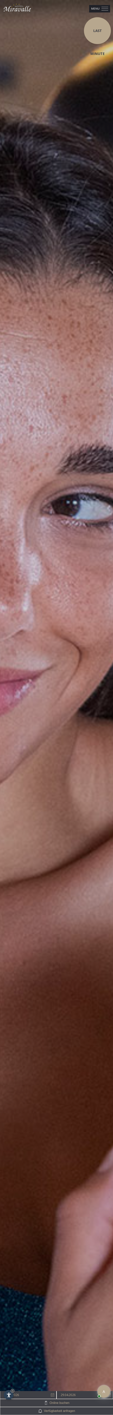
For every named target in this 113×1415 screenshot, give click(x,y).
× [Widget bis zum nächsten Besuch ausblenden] (12, 1390)
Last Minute (97, 36)
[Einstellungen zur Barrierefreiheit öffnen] (8, 1395)
